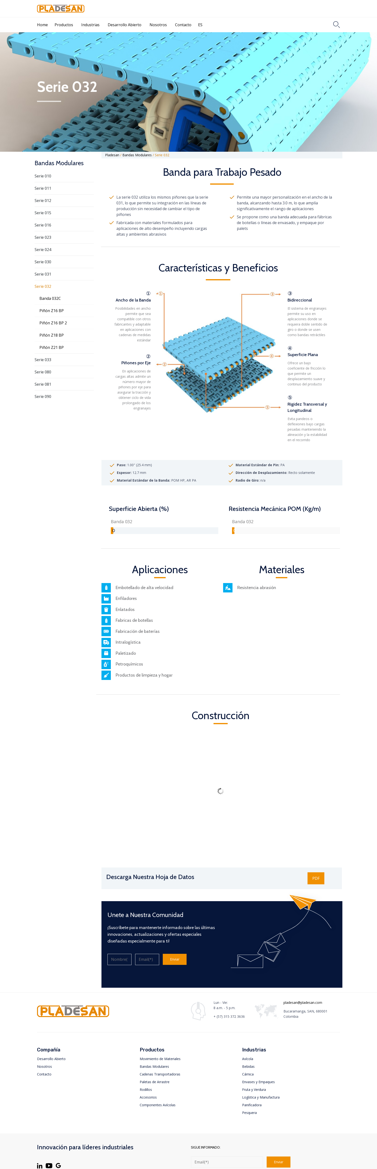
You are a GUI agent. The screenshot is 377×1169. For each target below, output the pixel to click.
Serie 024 (43, 249)
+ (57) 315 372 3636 (229, 1016)
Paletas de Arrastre (155, 1082)
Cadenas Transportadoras (160, 1074)
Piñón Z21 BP (51, 347)
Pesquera (249, 1112)
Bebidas (248, 1066)
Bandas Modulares (154, 1066)
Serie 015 (43, 212)
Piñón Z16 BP (51, 310)
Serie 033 (43, 359)
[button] (316, 878)
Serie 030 (43, 261)
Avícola (247, 1058)
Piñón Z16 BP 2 (53, 323)
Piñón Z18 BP (51, 335)
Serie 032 (43, 286)
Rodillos (146, 1089)
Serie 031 (43, 274)
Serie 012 (43, 200)
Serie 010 (43, 176)
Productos (64, 24)
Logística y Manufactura (261, 1097)
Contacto (183, 24)
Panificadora (252, 1105)
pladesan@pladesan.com (302, 1002)
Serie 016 (43, 225)
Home (42, 24)
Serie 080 (43, 372)
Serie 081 (43, 384)
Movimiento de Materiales (160, 1058)
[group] (164, 526)
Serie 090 (43, 396)
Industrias (90, 24)
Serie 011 (43, 188)
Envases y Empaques (258, 1082)
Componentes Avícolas (158, 1105)
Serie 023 (43, 237)
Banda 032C (50, 298)
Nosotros (158, 24)
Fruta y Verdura (254, 1089)
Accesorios (148, 1097)
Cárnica (248, 1074)
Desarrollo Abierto (124, 24)
